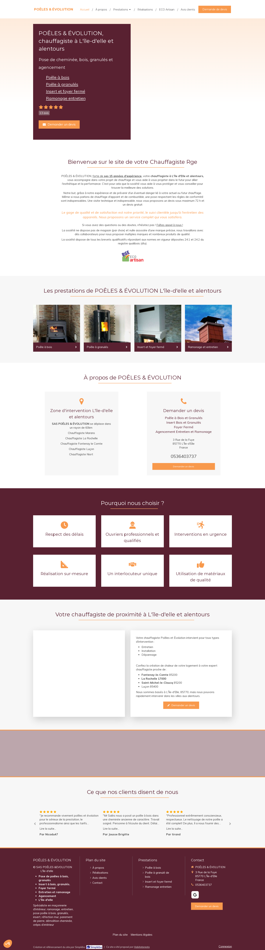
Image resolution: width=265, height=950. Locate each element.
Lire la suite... (48, 828)
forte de (98, 176)
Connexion (225, 946)
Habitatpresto (142, 946)
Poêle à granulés (62, 84)
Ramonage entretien (66, 98)
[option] (132, 823)
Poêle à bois (57, 77)
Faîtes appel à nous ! (169, 225)
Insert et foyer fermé (65, 91)
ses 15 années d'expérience (123, 176)
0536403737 (184, 456)
